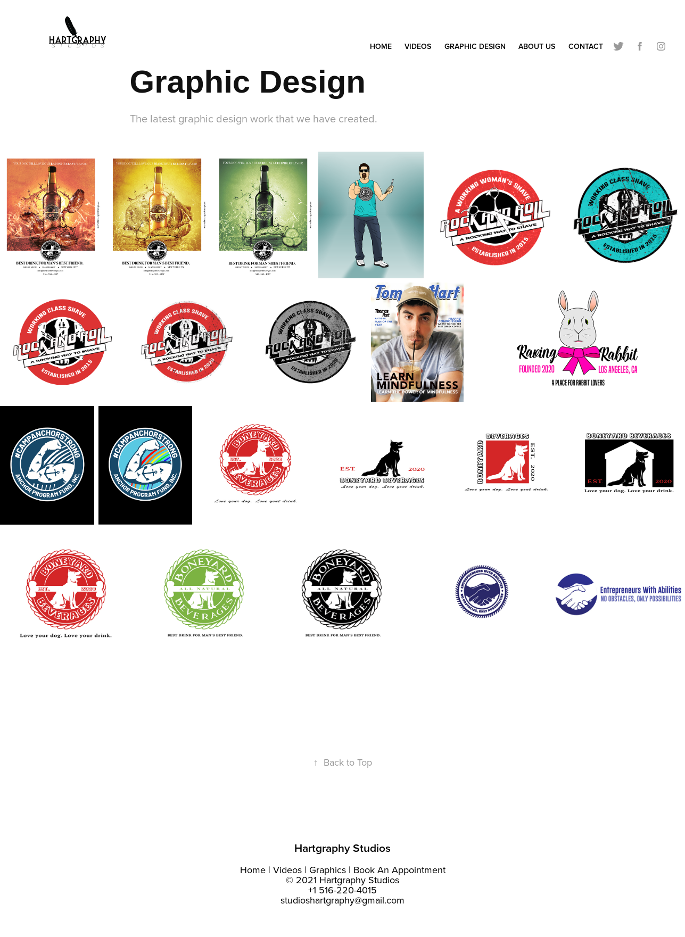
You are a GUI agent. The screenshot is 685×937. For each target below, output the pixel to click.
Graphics (327, 869)
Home (381, 46)
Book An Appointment (399, 869)
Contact (585, 46)
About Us (536, 46)
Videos (418, 46)
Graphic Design (475, 46)
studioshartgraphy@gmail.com (342, 900)
